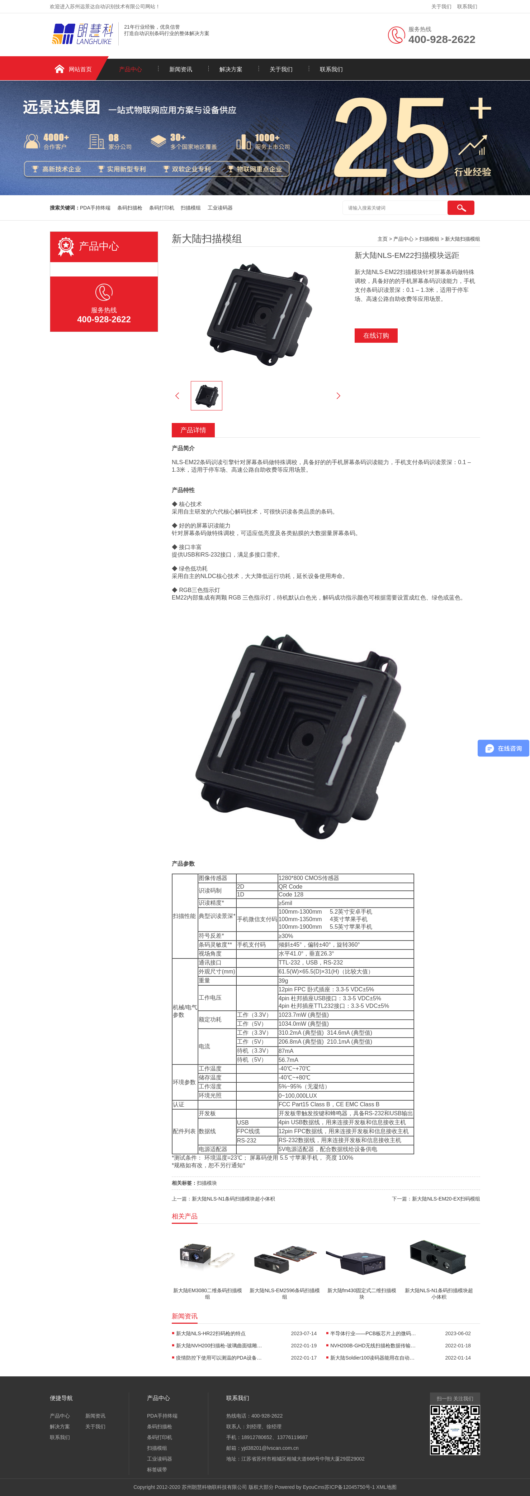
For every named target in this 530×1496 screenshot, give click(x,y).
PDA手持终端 (96, 208)
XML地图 (386, 1487)
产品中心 (130, 69)
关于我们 (441, 6)
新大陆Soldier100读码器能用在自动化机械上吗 (373, 1358)
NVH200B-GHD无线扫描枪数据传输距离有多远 (373, 1345)
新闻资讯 (180, 69)
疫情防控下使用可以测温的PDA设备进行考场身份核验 (219, 1358)
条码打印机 (162, 208)
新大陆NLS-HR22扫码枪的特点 (211, 1333)
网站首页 (80, 69)
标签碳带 (157, 1469)
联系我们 (467, 6)
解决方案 (230, 69)
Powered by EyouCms (299, 1487)
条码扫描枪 (130, 208)
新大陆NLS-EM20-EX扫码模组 (446, 1199)
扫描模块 (207, 1183)
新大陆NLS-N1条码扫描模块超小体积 (233, 1199)
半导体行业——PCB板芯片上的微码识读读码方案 (373, 1333)
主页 (383, 239)
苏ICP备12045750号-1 (350, 1487)
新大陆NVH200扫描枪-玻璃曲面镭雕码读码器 (219, 1345)
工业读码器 (220, 208)
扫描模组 (191, 208)
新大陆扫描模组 (462, 239)
